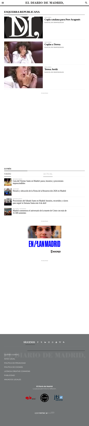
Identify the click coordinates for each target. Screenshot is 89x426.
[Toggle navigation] (3, 3)
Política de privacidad (15, 363)
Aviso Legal (9, 359)
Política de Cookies (13, 367)
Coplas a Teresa (52, 44)
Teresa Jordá (51, 69)
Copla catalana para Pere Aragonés (62, 19)
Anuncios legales (12, 379)
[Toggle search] (86, 3)
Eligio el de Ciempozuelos (54, 22)
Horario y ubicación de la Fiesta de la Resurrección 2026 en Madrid (39, 191)
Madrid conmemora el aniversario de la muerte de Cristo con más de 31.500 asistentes (40, 211)
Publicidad (9, 375)
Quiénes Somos (11, 355)
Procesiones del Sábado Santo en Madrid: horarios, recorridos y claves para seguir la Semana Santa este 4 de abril (40, 202)
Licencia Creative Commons (17, 371)
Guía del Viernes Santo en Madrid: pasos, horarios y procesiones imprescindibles (38, 182)
